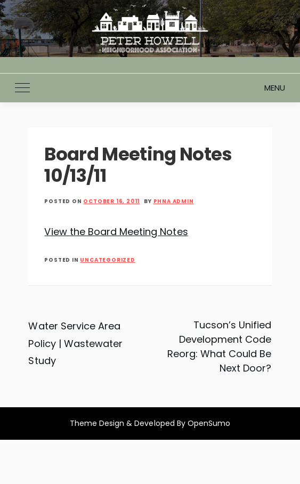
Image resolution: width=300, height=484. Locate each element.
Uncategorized (107, 260)
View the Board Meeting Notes (116, 231)
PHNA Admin (173, 201)
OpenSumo (209, 423)
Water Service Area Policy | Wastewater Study (75, 343)
